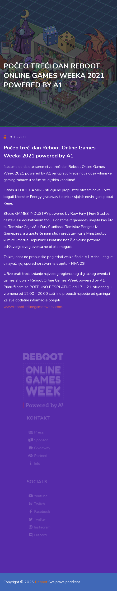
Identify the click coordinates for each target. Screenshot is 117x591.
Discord (38, 535)
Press (37, 432)
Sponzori (39, 440)
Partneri (38, 455)
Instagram (40, 527)
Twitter (38, 519)
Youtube (39, 496)
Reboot (41, 582)
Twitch (37, 503)
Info (35, 463)
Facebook (40, 511)
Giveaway (40, 448)
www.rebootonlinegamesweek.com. (33, 306)
